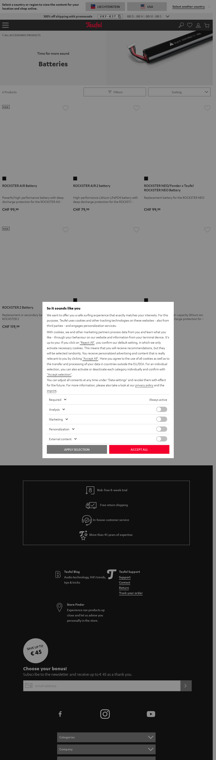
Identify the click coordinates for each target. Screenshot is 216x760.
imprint (51, 390)
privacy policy (144, 385)
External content (60, 438)
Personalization (59, 429)
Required (55, 399)
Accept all (139, 449)
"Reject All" (87, 343)
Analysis (54, 409)
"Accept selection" (59, 374)
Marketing (56, 419)
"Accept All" (90, 359)
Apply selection (77, 449)
